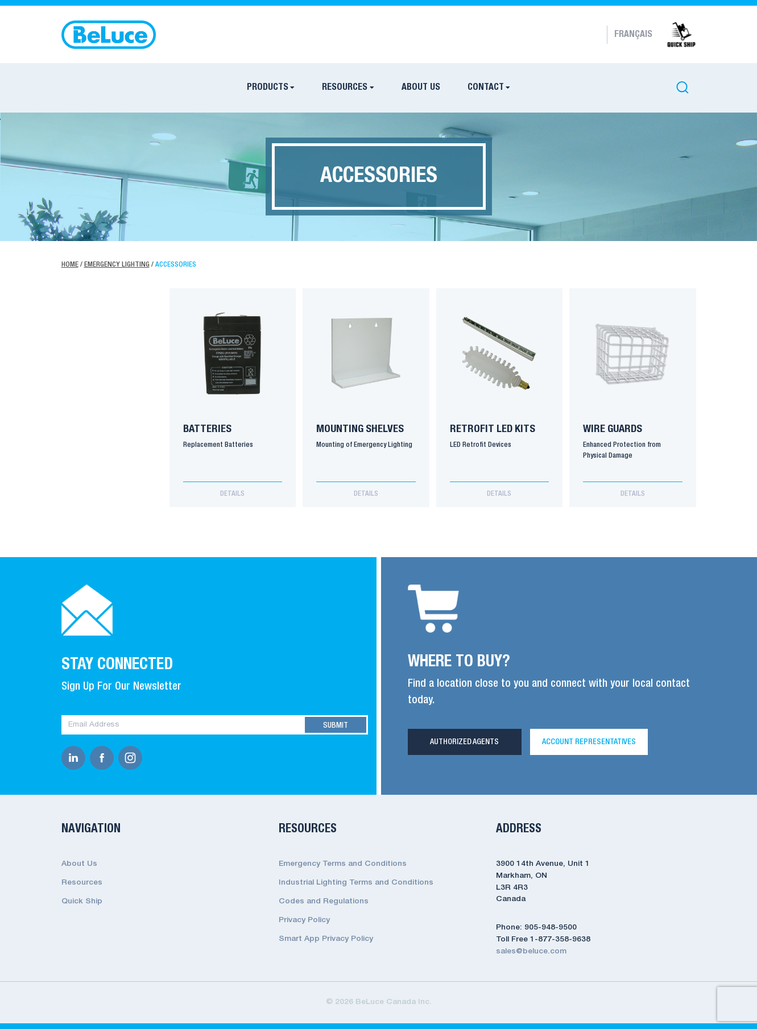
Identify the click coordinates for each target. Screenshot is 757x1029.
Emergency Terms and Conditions (343, 864)
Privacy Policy (304, 920)
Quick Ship (81, 901)
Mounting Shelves (360, 429)
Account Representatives (589, 741)
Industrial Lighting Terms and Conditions (356, 882)
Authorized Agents (464, 741)
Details (232, 494)
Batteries (207, 429)
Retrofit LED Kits (492, 429)
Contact (486, 88)
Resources (344, 88)
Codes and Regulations (324, 901)
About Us (421, 88)
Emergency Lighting (117, 265)
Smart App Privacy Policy (326, 939)
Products (267, 88)
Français (633, 35)
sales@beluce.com (531, 951)
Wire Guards (612, 429)
